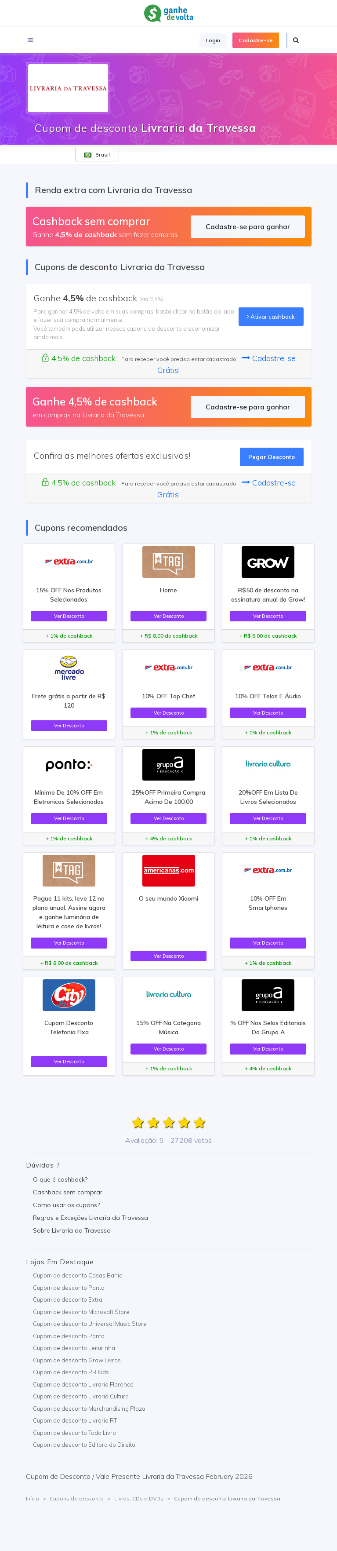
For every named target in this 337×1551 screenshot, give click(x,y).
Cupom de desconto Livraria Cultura (81, 1396)
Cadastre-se (256, 40)
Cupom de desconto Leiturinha (74, 1347)
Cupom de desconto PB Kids (71, 1372)
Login (213, 40)
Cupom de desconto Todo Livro (74, 1432)
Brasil (97, 154)
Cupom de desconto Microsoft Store (81, 1311)
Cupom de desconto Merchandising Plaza (89, 1408)
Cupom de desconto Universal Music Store (90, 1323)
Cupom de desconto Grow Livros (77, 1360)
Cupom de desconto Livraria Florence (83, 1384)
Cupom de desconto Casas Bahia (78, 1275)
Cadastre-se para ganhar (248, 226)
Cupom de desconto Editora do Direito (84, 1444)
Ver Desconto (69, 616)
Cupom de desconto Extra (67, 1299)
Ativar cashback (271, 316)
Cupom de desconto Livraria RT (75, 1420)
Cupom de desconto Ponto (69, 1287)
